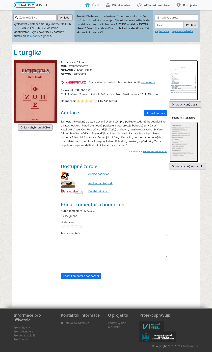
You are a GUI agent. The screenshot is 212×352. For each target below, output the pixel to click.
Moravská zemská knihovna (151, 326)
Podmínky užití (117, 323)
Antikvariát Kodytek (100, 183)
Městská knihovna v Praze (155, 151)
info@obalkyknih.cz (77, 323)
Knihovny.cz (148, 82)
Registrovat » (162, 31)
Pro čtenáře (21, 339)
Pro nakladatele (23, 331)
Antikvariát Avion (98, 174)
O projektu (114, 327)
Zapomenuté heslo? (182, 31)
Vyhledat (65, 17)
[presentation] (86, 265)
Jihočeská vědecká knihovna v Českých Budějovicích (157, 336)
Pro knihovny (22, 327)
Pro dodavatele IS (24, 335)
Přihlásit (191, 25)
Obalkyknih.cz (189, 346)
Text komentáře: (71, 233)
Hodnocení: (68, 222)
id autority (33, 36)
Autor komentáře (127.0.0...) (78, 211)
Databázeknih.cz (98, 191)
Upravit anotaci (155, 113)
